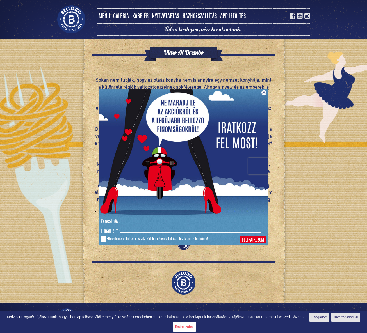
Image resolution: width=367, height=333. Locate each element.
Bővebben (299, 316)
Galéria (121, 16)
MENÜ (104, 16)
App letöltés (233, 16)
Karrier (140, 16)
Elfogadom (319, 317)
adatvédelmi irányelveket (156, 239)
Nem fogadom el (345, 317)
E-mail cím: (110, 231)
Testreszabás (185, 327)
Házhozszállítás (200, 16)
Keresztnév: (110, 222)
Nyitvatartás (165, 16)
